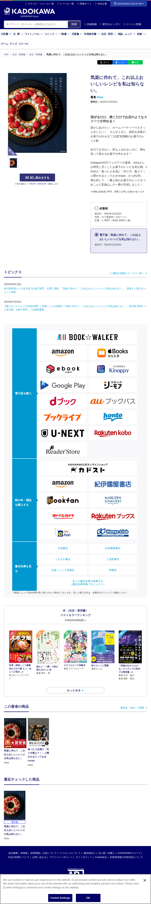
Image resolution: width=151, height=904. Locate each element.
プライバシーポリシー (61, 850)
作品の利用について (18, 850)
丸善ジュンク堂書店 (62, 569)
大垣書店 (63, 548)
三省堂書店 (112, 558)
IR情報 (24, 846)
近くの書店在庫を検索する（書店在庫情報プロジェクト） (88, 582)
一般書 (64, 34)
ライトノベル (34, 34)
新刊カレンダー (110, 24)
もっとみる (74, 683)
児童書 (77, 34)
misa (100, 97)
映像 (141, 34)
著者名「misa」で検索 (132, 700)
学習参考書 (92, 34)
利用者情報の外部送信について (126, 850)
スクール (23, 43)
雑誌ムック (126, 34)
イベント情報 (132, 24)
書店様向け (90, 846)
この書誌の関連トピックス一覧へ (126, 273)
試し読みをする (37, 177)
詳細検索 (90, 24)
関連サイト (86, 3)
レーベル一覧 (67, 3)
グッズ (13, 43)
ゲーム (4, 43)
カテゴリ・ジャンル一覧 (41, 3)
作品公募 (102, 3)
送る (137, 62)
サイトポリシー (84, 850)
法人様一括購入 (106, 846)
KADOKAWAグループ (129, 846)
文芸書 (6, 34)
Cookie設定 (101, 850)
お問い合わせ (39, 850)
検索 (74, 24)
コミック (51, 34)
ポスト (106, 62)
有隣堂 (113, 569)
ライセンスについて (70, 846)
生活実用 (108, 34)
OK (88, 898)
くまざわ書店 (62, 558)
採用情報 (35, 846)
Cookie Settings (60, 898)
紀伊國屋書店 (113, 548)
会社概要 (13, 846)
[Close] (144, 880)
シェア (121, 62)
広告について (50, 846)
